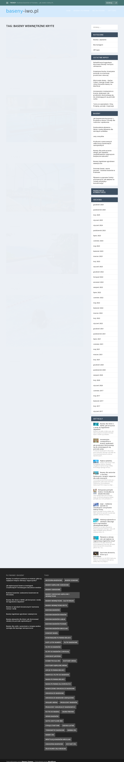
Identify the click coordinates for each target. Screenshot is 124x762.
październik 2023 (99, 229)
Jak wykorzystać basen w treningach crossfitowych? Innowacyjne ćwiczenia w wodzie (23, 585)
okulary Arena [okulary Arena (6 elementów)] (51, 701)
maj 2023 (96, 244)
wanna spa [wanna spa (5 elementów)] (71, 728)
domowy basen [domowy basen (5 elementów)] (51, 631)
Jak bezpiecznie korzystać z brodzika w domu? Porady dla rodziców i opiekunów (104, 118)
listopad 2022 (98, 275)
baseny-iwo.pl (16, 62)
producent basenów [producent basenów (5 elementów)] (68, 701)
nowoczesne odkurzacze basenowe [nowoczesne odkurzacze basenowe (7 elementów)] (60, 687)
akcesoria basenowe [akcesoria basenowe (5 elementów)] (53, 578)
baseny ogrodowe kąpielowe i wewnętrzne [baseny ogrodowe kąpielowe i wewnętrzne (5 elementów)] (57, 593)
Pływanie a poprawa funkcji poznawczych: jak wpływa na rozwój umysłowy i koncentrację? (103, 178)
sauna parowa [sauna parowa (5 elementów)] (68, 710)
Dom (68, 12)
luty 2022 (96, 316)
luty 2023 (96, 260)
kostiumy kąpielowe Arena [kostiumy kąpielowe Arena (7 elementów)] (56, 664)
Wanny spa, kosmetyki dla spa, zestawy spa (66, 111)
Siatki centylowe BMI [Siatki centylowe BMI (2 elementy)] (54, 719)
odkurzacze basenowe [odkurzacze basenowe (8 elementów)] (54, 691)
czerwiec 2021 (98, 342)
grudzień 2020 (98, 363)
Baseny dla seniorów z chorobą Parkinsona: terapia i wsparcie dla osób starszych (104, 473)
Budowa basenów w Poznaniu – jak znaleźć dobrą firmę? (25, 58)
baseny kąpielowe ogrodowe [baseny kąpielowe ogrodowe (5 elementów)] (57, 583)
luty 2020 (96, 378)
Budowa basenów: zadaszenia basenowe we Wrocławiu (22, 114)
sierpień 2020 (98, 373)
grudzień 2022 (98, 270)
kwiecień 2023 (98, 249)
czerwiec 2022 (98, 296)
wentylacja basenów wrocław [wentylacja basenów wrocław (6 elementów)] (57, 737)
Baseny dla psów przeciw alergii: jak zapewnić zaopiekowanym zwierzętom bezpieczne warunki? (103, 151)
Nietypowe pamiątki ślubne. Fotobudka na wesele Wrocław (106, 490)
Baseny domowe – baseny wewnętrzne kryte (63, 58)
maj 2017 (96, 394)
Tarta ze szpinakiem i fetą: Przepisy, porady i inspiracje (103, 103)
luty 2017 (96, 404)
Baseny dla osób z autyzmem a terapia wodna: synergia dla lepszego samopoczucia (23, 625)
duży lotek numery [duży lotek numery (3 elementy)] (53, 640)
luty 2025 (96, 213)
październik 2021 (99, 332)
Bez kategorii (99, 12)
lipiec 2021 (97, 337)
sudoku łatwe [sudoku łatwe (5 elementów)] (68, 724)
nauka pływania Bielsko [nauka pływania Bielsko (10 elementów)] (55, 677)
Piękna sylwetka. (106, 459)
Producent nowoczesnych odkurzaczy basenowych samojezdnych (102, 141)
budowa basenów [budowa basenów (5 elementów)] (52, 608)
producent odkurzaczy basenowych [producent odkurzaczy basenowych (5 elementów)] (60, 705)
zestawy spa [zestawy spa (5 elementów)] (71, 742)
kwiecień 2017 (98, 399)
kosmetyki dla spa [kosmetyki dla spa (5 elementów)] (52, 659)
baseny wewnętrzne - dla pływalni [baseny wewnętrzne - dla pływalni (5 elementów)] (59, 599)
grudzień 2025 (98, 203)
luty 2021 (96, 358)
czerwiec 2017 (98, 389)
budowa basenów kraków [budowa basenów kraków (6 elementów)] (55, 613)
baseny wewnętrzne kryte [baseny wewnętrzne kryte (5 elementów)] (56, 603)
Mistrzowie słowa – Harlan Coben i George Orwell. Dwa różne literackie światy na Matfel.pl (103, 81)
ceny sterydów (98, 134)
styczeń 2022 (98, 322)
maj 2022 (96, 301)
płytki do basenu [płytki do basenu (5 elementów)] (52, 710)
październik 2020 (99, 368)
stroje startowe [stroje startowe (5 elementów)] (52, 724)
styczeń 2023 (98, 265)
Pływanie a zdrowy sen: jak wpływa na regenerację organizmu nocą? (104, 537)
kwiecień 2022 (98, 306)
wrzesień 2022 (98, 280)
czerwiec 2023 (98, 239)
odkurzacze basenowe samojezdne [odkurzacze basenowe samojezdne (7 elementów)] (59, 696)
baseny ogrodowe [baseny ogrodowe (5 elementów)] (52, 588)
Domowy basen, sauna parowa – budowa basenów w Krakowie (104, 168)
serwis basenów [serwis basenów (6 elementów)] (51, 714)
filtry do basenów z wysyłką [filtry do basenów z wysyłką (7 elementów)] (57, 650)
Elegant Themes (27, 760)
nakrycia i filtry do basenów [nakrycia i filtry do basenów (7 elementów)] (57, 673)
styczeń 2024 (98, 223)
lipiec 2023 (97, 234)
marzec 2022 (98, 311)
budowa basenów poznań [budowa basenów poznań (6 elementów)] (55, 622)
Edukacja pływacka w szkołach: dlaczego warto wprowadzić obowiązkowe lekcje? (104, 520)
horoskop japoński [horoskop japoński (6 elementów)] (53, 654)
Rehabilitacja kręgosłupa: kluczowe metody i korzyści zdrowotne (103, 62)
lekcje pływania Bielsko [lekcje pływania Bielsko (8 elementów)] (54, 668)
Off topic (112, 12)
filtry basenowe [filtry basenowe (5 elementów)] (70, 640)
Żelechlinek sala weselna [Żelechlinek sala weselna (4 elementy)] (55, 747)
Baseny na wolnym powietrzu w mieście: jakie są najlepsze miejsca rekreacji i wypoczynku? (24, 578)
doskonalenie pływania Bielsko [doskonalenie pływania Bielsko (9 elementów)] (58, 636)
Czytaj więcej (15, 75)
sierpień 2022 (98, 285)
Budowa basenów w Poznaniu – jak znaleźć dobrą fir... (35, 3)
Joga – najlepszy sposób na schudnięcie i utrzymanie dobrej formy (102, 505)
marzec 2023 (98, 254)
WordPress (52, 760)
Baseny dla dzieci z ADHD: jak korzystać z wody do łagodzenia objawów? (104, 425)
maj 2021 (96, 347)
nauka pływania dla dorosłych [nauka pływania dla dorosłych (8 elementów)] (58, 682)
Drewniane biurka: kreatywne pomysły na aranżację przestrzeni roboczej (104, 71)
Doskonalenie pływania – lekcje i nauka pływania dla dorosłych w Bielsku (24, 170)
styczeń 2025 (98, 218)
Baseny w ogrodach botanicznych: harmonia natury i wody (22, 606)
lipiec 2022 (97, 291)
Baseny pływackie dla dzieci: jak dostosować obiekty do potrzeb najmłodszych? (22, 618)
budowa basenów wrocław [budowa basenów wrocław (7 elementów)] (56, 627)
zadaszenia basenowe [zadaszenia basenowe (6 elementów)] (54, 742)
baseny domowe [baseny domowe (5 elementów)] (71, 578)
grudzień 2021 (98, 327)
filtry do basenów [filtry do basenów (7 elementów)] (52, 645)
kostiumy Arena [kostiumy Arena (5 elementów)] (69, 659)
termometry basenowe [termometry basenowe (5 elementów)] (54, 728)
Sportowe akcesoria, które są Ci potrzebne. (104, 552)
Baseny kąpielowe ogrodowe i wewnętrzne (104, 160)
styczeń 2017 (98, 409)
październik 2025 (99, 208)
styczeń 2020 (98, 384)
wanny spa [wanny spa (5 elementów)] (49, 733)
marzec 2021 (98, 353)
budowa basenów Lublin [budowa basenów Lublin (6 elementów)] (55, 617)
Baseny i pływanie (81, 12)
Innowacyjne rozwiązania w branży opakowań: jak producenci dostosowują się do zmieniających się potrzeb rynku (104, 93)
